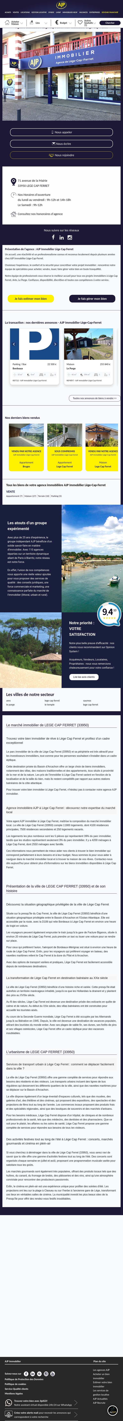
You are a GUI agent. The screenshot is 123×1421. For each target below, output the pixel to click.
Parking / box (19, 364)
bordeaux (18, 368)
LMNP (58, 12)
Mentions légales (14, 1393)
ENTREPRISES (94, 12)
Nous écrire (61, 144)
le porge (71, 368)
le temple (49, 704)
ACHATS (8, 12)
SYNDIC (51, 12)
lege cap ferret (52, 700)
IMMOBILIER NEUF (70, 12)
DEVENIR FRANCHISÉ (110, 12)
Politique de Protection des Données (24, 1379)
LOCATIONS (25, 12)
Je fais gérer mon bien (92, 299)
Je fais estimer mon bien (31, 299)
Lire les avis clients (84, 677)
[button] (13, 344)
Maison (70, 364)
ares (8, 700)
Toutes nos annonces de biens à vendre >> (95, 398)
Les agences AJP (101, 1369)
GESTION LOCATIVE (39, 12)
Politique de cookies (15, 1384)
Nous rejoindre (61, 155)
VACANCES (83, 12)
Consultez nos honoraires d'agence (40, 214)
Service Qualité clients (16, 1388)
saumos (87, 700)
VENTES (16, 12)
